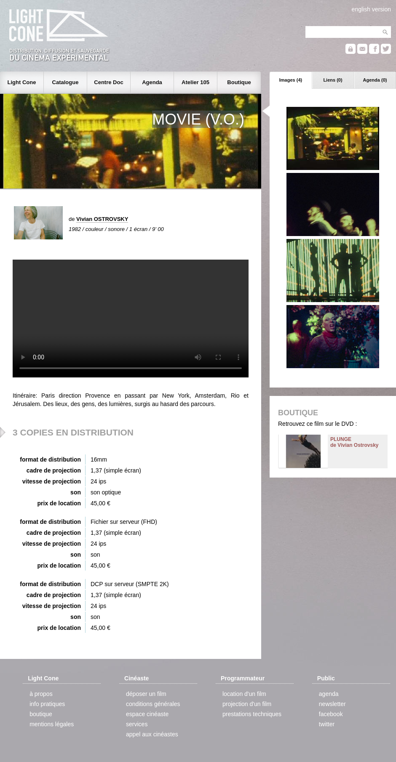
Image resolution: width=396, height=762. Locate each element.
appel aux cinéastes (152, 734)
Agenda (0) (375, 79)
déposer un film (146, 693)
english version (371, 9)
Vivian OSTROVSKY (102, 219)
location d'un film (244, 693)
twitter (326, 724)
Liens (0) (332, 79)
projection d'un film (246, 704)
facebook (331, 714)
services (136, 724)
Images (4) (290, 79)
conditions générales (153, 704)
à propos (40, 693)
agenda (329, 693)
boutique (40, 714)
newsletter (332, 704)
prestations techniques (251, 714)
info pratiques (47, 704)
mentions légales (51, 724)
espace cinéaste (147, 714)
